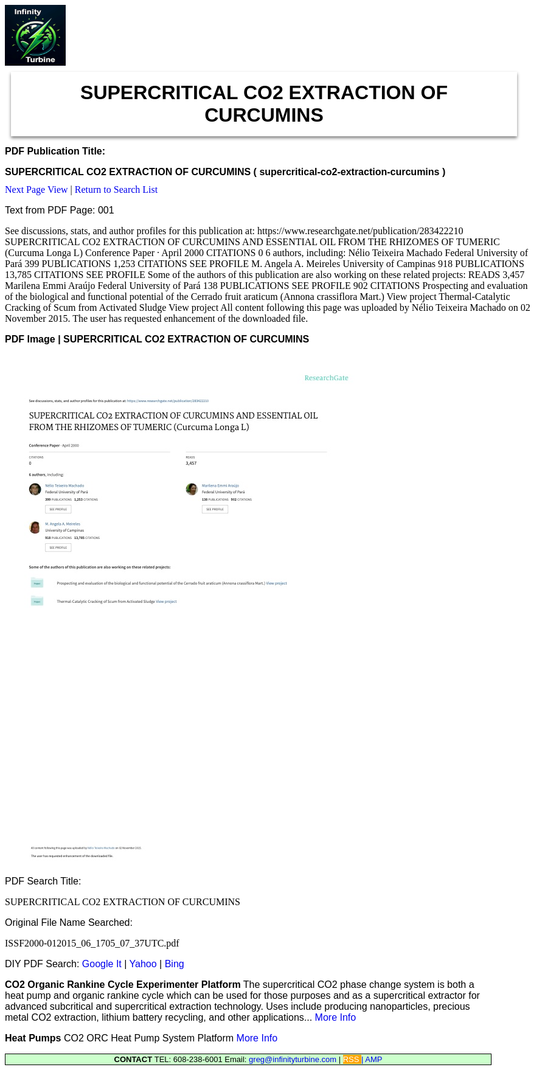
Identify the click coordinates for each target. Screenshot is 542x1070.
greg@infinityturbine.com (294, 1059)
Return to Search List (116, 189)
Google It (102, 964)
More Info (335, 1017)
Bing (174, 964)
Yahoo (143, 964)
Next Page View (36, 189)
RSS (352, 1059)
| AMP (371, 1059)
